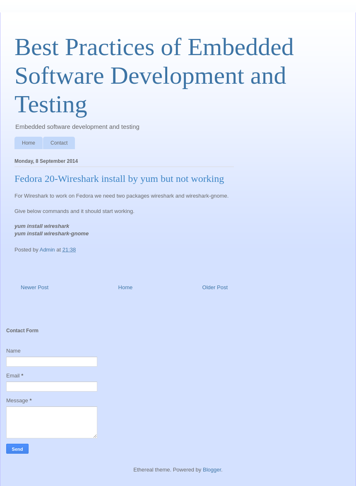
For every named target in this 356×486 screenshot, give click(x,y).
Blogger (212, 470)
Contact (59, 143)
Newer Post (34, 287)
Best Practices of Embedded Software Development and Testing (154, 75)
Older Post (215, 287)
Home (28, 143)
